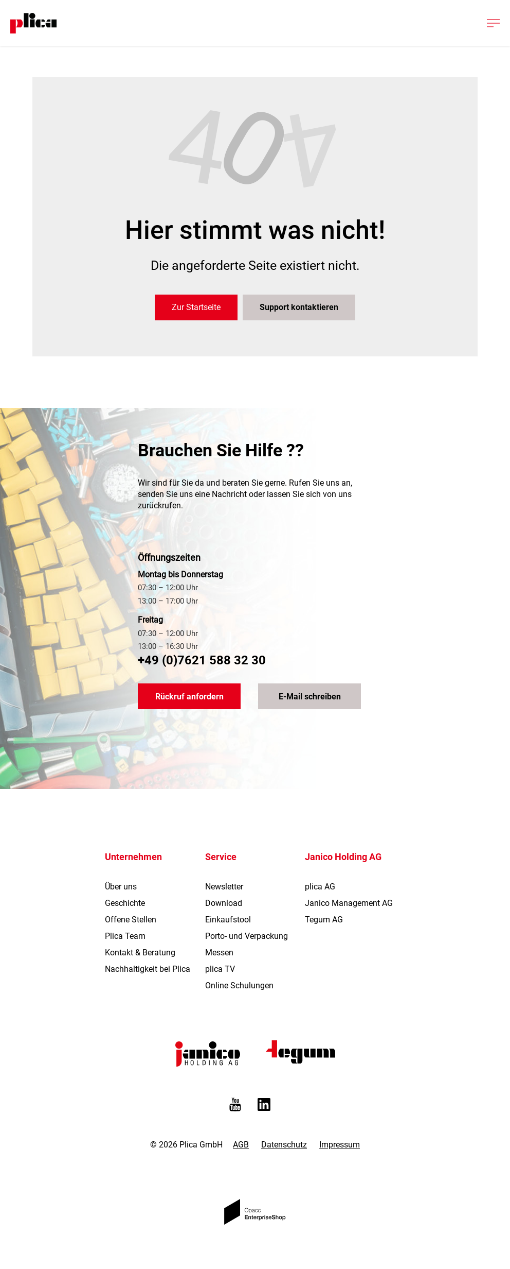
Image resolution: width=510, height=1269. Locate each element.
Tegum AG (324, 919)
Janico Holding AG (343, 856)
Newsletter (224, 886)
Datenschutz (284, 1145)
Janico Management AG (349, 903)
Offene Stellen (130, 919)
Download (223, 903)
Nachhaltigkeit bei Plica (147, 969)
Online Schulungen (239, 985)
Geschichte (125, 903)
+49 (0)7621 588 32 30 (202, 660)
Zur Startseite (196, 307)
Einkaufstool (228, 919)
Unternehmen (133, 856)
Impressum (339, 1145)
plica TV (220, 969)
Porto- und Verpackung (246, 936)
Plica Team (125, 936)
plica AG (320, 886)
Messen (219, 952)
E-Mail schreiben (310, 696)
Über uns (121, 886)
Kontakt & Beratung (140, 952)
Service (220, 856)
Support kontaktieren (299, 307)
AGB (241, 1145)
